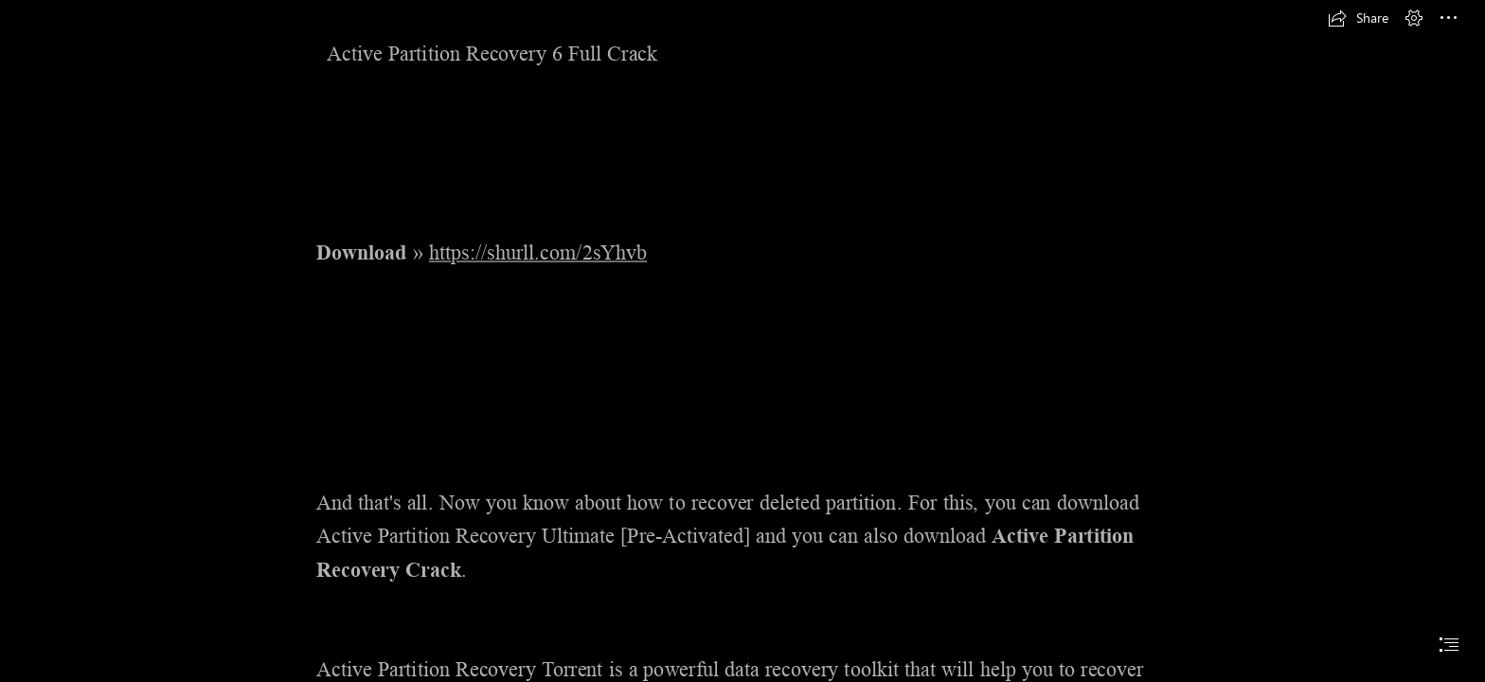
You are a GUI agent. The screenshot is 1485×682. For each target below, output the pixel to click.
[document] (742, 341)
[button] (1358, 18)
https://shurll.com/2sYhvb (538, 253)
